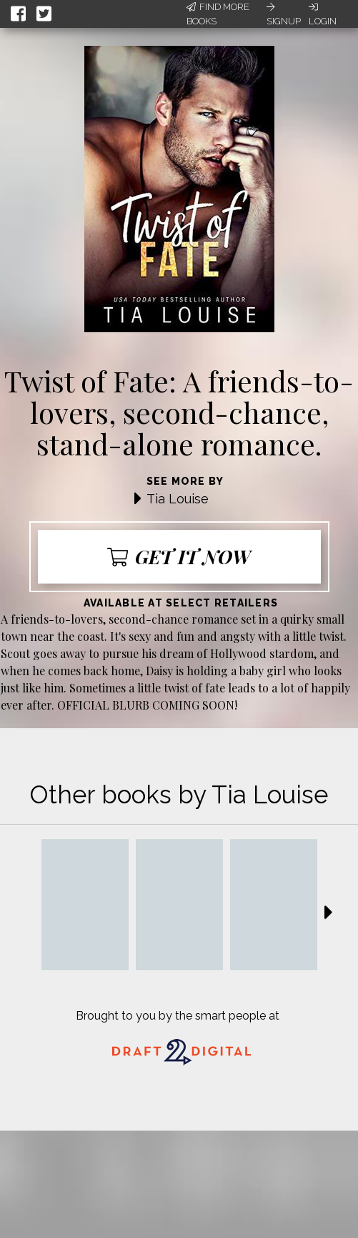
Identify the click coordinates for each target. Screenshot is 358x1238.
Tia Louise (177, 498)
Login (323, 14)
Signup (284, 14)
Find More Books (218, 13)
